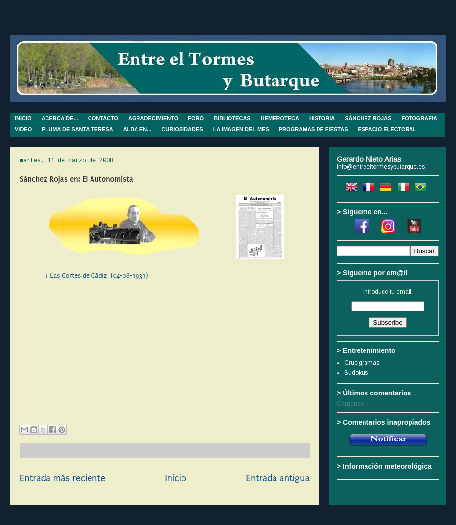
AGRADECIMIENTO (153, 118)
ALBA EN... (137, 129)
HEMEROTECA (280, 118)
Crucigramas (361, 362)
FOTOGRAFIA (419, 118)
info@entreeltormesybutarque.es (381, 166)
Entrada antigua (278, 478)
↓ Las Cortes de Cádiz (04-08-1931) (96, 275)
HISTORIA (322, 118)
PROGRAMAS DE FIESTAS (313, 129)
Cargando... (352, 403)
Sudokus (356, 372)
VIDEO (23, 129)
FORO (196, 118)
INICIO (23, 118)
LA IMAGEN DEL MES (241, 129)
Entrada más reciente (62, 478)
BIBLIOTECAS (232, 118)
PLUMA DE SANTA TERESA (77, 129)
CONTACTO (103, 118)
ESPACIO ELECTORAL (387, 129)
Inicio (175, 478)
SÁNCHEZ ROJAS (368, 118)
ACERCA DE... (60, 118)
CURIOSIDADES (182, 129)
